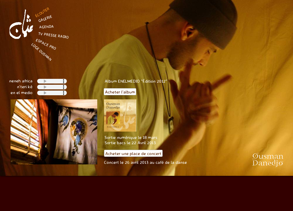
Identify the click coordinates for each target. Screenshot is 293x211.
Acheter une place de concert (133, 153)
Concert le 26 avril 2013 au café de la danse (146, 162)
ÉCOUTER (42, 12)
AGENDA (46, 26)
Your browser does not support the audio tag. (52, 93)
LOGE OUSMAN (41, 52)
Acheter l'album (120, 92)
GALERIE (45, 18)
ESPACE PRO (46, 44)
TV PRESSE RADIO (53, 35)
